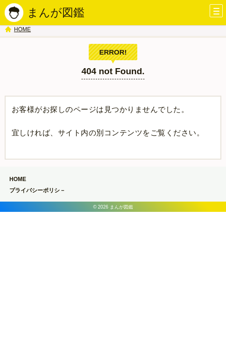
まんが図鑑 (56, 12)
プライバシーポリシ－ (37, 190)
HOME (22, 29)
